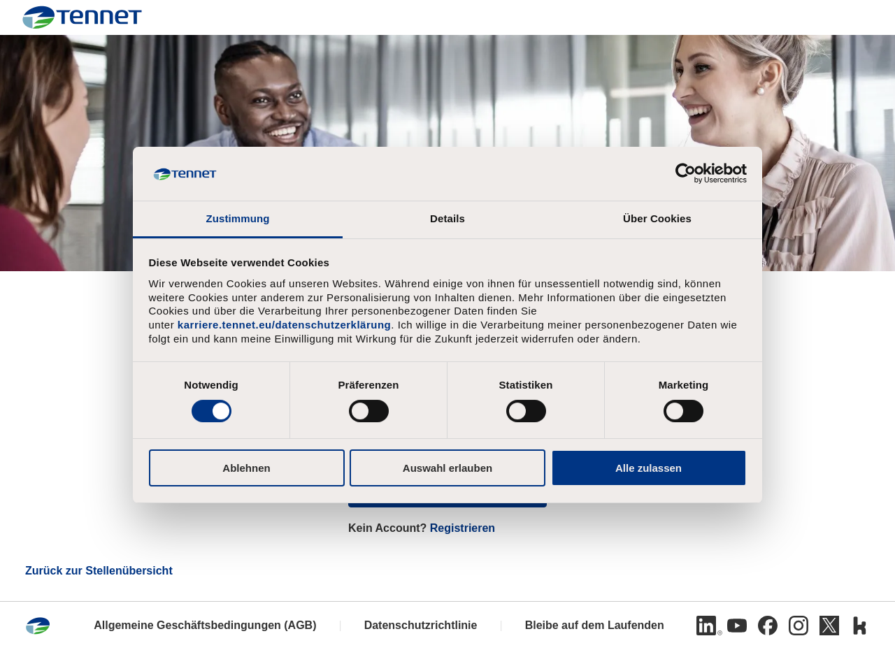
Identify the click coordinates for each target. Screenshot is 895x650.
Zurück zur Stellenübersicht (99, 571)
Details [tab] (447, 218)
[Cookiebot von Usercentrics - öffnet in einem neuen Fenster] (685, 173)
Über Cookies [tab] (657, 218)
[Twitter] (829, 625)
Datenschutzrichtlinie (421, 625)
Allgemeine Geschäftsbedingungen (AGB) (205, 625)
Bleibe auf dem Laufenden (594, 625)
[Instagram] (798, 625)
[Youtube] (737, 625)
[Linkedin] (706, 625)
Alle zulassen (648, 468)
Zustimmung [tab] (238, 218)
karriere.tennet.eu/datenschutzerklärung (284, 325)
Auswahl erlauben (447, 468)
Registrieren (462, 528)
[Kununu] (860, 625)
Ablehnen (246, 468)
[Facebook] (768, 625)
